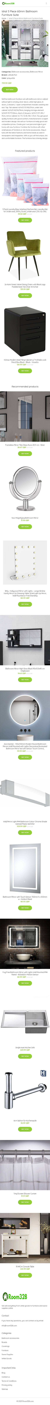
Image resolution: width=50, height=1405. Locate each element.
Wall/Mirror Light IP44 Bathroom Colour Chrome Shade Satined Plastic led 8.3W (25, 822)
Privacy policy (7, 1385)
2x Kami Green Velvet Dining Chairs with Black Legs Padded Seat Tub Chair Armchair (25, 285)
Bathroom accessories (20, 72)
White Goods (7, 1358)
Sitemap (5, 1389)
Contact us (6, 1377)
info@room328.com (9, 1326)
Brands (4, 1342)
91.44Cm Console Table (25, 1266)
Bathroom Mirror (36, 72)
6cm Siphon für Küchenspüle (25, 1121)
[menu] (46, 3)
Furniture (5, 1350)
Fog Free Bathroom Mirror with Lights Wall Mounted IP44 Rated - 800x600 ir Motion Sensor (25, 973)
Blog (3, 1373)
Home (4, 18)
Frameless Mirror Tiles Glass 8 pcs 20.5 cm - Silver (25, 445)
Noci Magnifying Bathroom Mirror (25, 518)
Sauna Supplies (7, 1354)
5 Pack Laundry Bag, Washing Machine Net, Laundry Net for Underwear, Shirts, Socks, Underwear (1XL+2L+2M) (25, 210)
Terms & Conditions (9, 1381)
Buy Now (9, 90)
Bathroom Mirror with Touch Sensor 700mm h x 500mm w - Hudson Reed (25, 898)
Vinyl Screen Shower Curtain (25, 1193)
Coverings (6, 1346)
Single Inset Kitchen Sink (25, 1047)
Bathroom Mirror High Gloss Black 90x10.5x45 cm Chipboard (25, 670)
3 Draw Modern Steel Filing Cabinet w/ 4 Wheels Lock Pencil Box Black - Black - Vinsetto (25, 361)
